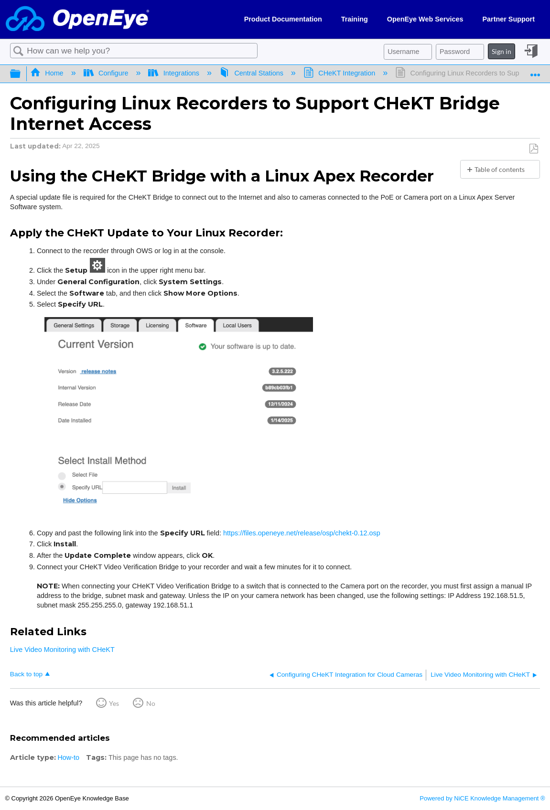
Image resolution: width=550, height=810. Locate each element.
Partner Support (508, 19)
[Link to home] (77, 19)
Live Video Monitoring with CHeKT (62, 649)
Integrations (174, 73)
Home (47, 73)
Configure (107, 73)
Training (354, 19)
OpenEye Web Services (425, 19)
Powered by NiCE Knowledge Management (482, 798)
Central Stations (252, 73)
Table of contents (500, 169)
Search (18, 51)
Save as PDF (533, 149)
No (150, 703)
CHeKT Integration (340, 73)
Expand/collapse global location (535, 71)
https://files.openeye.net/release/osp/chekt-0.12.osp (301, 533)
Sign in (501, 51)
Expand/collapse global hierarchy (21, 74)
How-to (68, 757)
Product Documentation (283, 19)
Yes (114, 703)
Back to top (26, 674)
